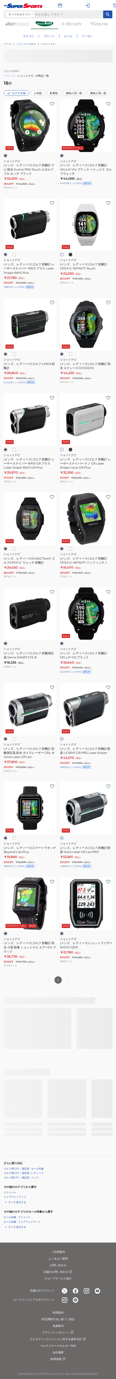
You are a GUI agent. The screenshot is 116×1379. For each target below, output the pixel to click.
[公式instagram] (86, 1291)
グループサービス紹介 (58, 1278)
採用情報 (58, 1359)
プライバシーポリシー (58, 1332)
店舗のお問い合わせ (58, 1272)
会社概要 (58, 1352)
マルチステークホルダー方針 (58, 1345)
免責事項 (58, 1325)
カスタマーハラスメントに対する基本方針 (58, 1339)
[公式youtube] (97, 1291)
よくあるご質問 (58, 1258)
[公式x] (64, 1291)
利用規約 (58, 1312)
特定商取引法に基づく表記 (58, 1319)
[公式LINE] (75, 1300)
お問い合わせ (58, 1265)
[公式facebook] (75, 1291)
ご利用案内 (58, 1252)
